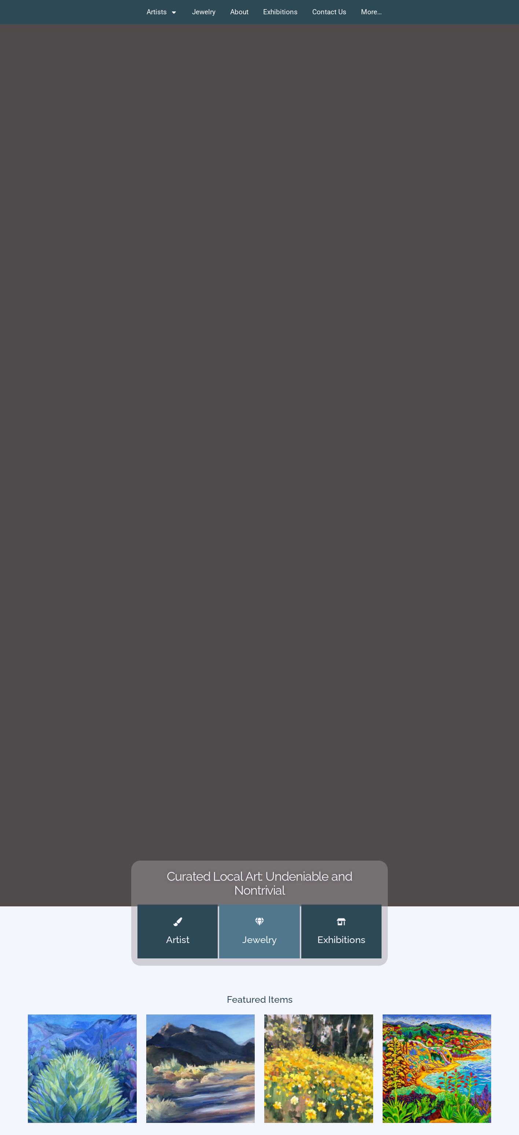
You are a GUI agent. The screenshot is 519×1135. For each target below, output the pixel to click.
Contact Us (329, 12)
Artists (162, 12)
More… (371, 12)
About (239, 12)
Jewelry (204, 12)
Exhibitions (280, 12)
